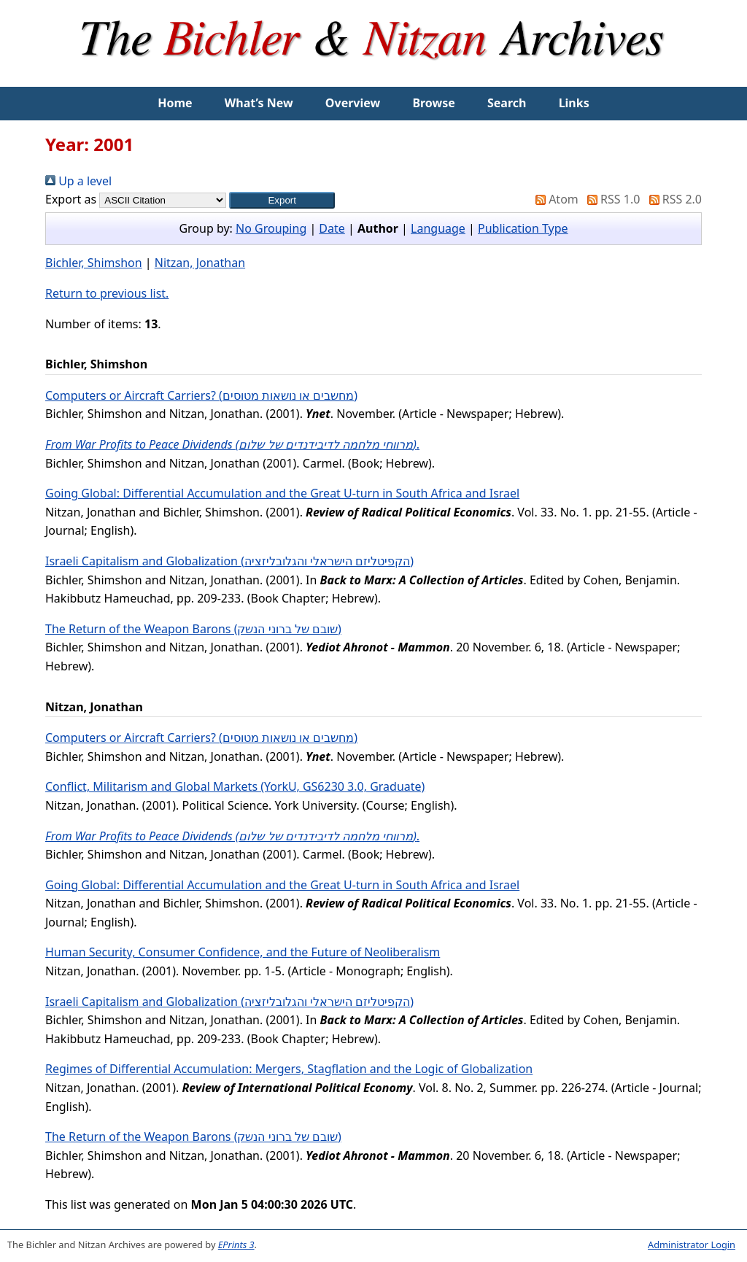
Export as (70, 199)
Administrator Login (691, 1244)
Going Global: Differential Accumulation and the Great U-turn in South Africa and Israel (282, 493)
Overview (352, 103)
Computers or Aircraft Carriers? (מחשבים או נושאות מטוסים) (201, 395)
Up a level (78, 181)
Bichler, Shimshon (93, 263)
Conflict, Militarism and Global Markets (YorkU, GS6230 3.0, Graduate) (235, 786)
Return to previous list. (107, 293)
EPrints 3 (236, 1244)
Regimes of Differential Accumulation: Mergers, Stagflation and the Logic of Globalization (289, 1069)
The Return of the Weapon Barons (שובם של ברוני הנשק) (193, 629)
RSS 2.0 (672, 199)
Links (574, 103)
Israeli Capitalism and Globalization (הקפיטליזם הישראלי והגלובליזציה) (229, 561)
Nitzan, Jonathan (200, 263)
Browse (433, 103)
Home (175, 103)
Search (506, 103)
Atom (554, 199)
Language (438, 228)
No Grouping (271, 228)
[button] (282, 200)
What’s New (259, 103)
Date (331, 228)
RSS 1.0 (610, 199)
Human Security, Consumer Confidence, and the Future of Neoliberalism (242, 952)
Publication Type (523, 228)
